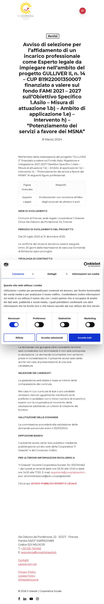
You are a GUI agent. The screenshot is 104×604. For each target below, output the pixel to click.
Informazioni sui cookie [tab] (85, 274)
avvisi (53, 36)
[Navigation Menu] (82, 10)
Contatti (23, 560)
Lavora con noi (27, 564)
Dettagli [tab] (52, 274)
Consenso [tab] (18, 274)
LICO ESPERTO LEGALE (62, 483)
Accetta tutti (85, 337)
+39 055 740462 (31, 548)
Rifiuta (19, 337)
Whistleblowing (28, 579)
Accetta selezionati (52, 337)
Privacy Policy (27, 572)
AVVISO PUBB (39, 483)
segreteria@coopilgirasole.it (68, 472)
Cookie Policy (26, 575)
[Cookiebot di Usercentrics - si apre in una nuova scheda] (86, 264)
